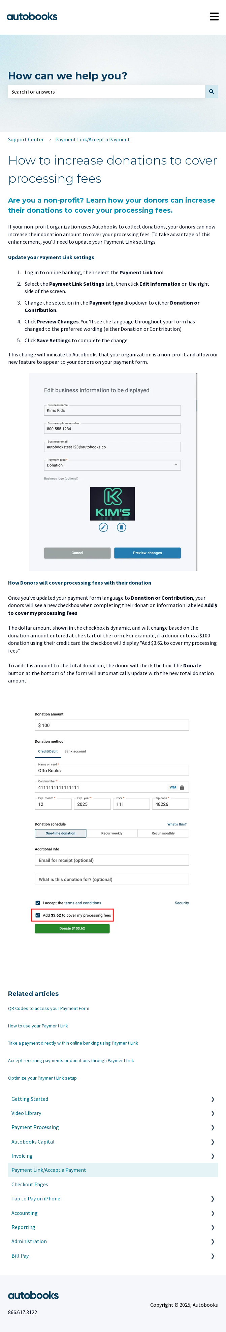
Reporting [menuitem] (23, 1227)
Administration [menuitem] (29, 1241)
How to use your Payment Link (38, 1026)
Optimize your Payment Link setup (42, 1078)
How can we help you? (68, 76)
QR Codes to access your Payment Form (48, 1008)
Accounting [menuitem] (24, 1213)
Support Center (26, 139)
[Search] (211, 91)
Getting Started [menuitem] (29, 1098)
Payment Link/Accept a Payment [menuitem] (48, 1169)
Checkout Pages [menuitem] (29, 1184)
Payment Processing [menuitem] (35, 1127)
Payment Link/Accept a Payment (92, 139)
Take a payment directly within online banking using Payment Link (73, 1043)
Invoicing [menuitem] (22, 1155)
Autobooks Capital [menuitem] (33, 1141)
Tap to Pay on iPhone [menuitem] (35, 1198)
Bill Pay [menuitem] (20, 1255)
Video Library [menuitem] (26, 1113)
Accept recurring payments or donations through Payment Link (71, 1060)
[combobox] (106, 91)
